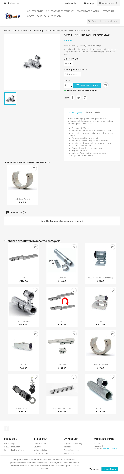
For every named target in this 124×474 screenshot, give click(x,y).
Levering (37, 447)
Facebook (6, 428)
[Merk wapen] (72, 74)
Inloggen (67, 447)
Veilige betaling (40, 450)
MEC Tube (62, 278)
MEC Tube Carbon (23, 408)
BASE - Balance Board (49, 16)
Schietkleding (35, 11)
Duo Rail (23, 365)
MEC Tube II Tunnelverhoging (100, 278)
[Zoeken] (103, 21)
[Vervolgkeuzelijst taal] (72, 3)
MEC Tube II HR (23, 321)
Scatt (30, 16)
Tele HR (62, 321)
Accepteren (110, 469)
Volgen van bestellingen (74, 443)
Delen (72, 97)
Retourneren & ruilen (43, 453)
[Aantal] (67, 85)
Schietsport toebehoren (60, 11)
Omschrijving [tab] (75, 112)
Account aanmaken (72, 450)
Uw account (71, 439)
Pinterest (85, 97)
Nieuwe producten (12, 447)
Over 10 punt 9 (40, 443)
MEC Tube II (100, 408)
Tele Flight (62, 365)
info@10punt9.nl (110, 448)
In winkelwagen (87, 85)
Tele (23, 278)
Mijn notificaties (70, 453)
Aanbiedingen (10, 443)
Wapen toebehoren (88, 11)
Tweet (78, 97)
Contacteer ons (12, 3)
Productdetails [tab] (93, 112)
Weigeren (94, 469)
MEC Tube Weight (22, 199)
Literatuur (108, 11)
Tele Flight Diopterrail (62, 408)
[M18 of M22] (68, 63)
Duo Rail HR (100, 321)
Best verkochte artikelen (14, 450)
